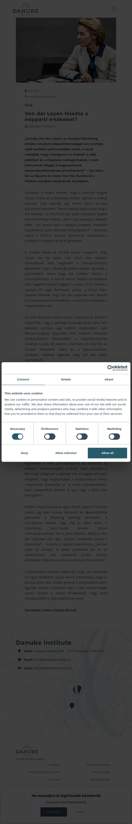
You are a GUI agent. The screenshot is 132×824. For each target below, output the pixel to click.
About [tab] (109, 379)
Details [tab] (66, 379)
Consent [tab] (23, 379)
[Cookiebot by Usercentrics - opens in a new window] (110, 368)
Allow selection (66, 453)
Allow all (108, 453)
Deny (24, 453)
